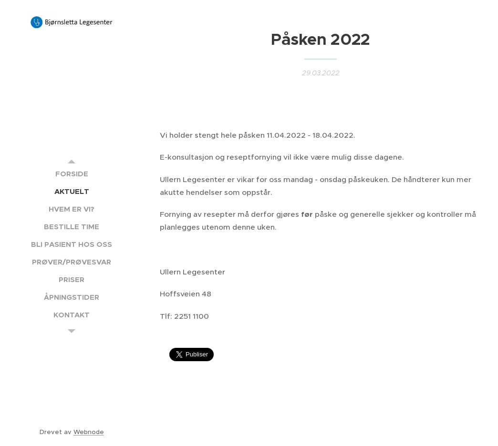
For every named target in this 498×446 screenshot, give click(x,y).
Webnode (88, 432)
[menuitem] (71, 173)
